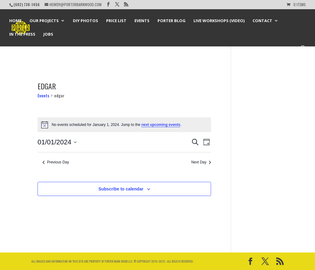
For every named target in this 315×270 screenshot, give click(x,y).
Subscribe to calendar (120, 188)
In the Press (22, 34)
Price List (116, 20)
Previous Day (55, 162)
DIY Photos (85, 20)
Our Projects (44, 20)
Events (142, 20)
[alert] (124, 124)
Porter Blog (171, 20)
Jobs (48, 34)
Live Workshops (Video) (219, 20)
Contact (262, 20)
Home (15, 20)
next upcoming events (160, 125)
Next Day (201, 162)
